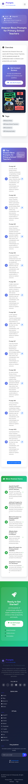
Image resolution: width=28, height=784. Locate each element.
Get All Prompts (14, 83)
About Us (4, 701)
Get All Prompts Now (14, 462)
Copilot (4, 729)
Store (3, 706)
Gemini (4, 720)
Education (8, 18)
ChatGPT (4, 715)
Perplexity (4, 732)
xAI (3, 734)
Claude (3, 718)
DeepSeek (4, 726)
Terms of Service (18, 779)
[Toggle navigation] (25, 4)
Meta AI (4, 737)
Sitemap (12, 781)
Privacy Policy (8, 779)
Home (5, 16)
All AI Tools (5, 740)
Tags (17, 781)
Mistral (3, 723)
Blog (3, 698)
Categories (14, 16)
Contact (4, 704)
